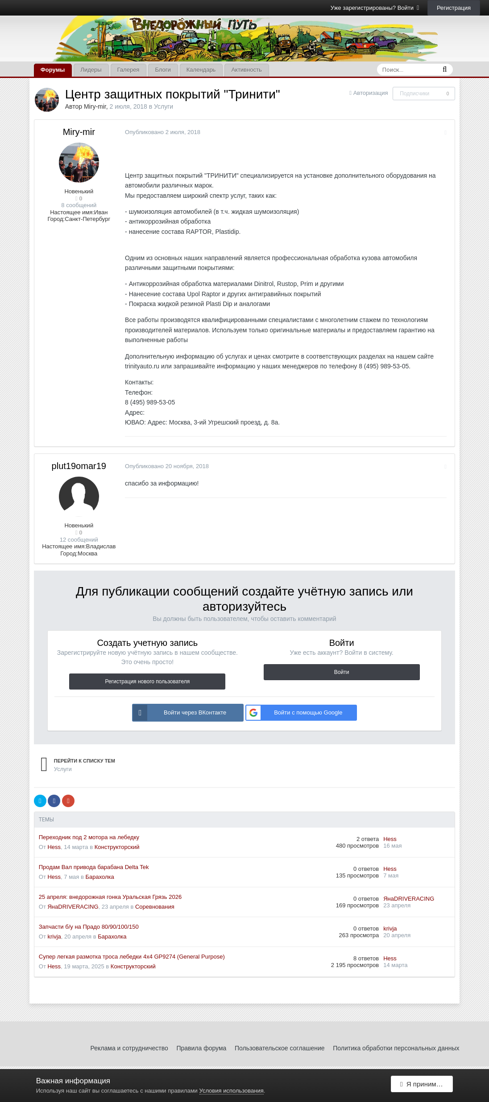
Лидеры (90, 69)
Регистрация (454, 7)
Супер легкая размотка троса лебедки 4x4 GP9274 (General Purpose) (132, 956)
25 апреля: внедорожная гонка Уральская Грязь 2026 (110, 897)
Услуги (163, 106)
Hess (54, 847)
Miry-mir (95, 106)
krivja (54, 936)
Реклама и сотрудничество (129, 1048)
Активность (246, 69)
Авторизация (370, 93)
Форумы (53, 69)
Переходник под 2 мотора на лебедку (89, 837)
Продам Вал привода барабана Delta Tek (94, 867)
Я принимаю (422, 1085)
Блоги (162, 69)
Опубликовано (161, 132)
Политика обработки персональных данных (396, 1048)
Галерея (128, 69)
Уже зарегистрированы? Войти (375, 7)
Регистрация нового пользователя (147, 681)
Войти (341, 672)
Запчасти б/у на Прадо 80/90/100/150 (89, 926)
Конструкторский (117, 847)
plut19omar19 (79, 466)
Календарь (201, 69)
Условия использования (231, 1090)
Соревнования (154, 906)
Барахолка (100, 876)
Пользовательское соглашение (280, 1048)
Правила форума (201, 1048)
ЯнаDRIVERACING (72, 906)
